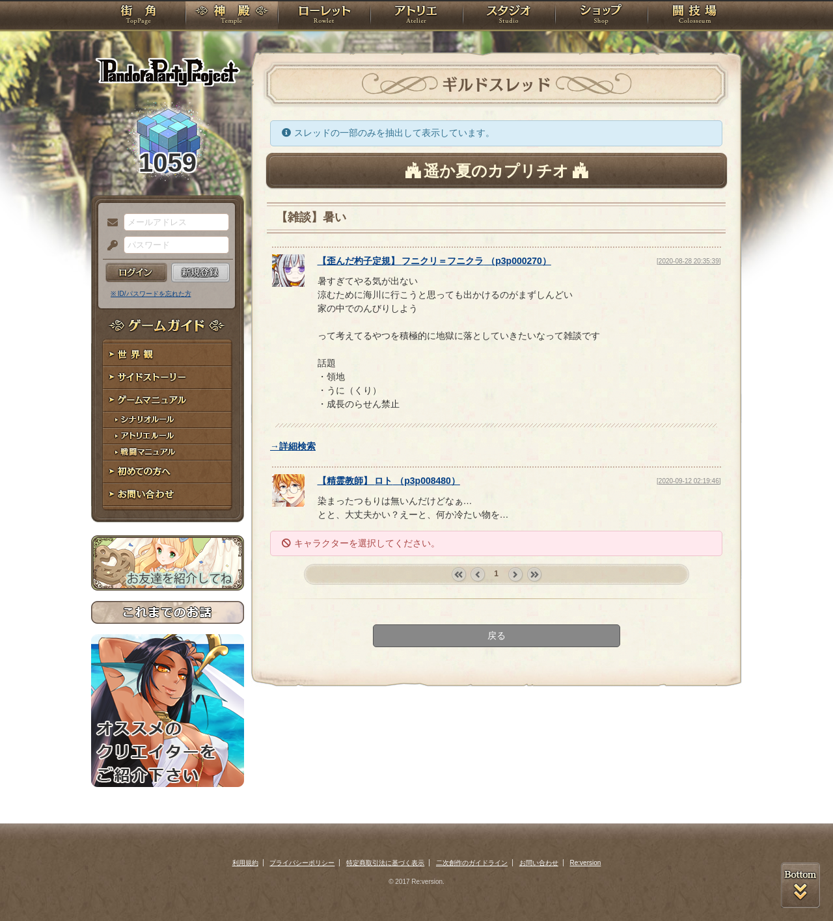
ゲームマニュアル (167, 400)
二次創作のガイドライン (472, 862)
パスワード (109, 246)
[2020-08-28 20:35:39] (688, 261)
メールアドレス (109, 223)
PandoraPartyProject (167, 71)
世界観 (167, 354)
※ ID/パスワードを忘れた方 (151, 293)
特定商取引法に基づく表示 (385, 862)
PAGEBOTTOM (800, 885)
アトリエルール (167, 436)
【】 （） (434, 261)
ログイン (136, 272)
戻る (496, 635)
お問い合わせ (167, 494)
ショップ (601, 16)
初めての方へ (167, 472)
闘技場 (695, 16)
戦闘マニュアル (167, 452)
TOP (138, 16)
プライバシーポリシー (302, 862)
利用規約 (245, 862)
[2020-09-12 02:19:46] (688, 481)
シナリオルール (167, 420)
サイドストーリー (167, 377)
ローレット (324, 16)
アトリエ (416, 16)
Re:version (585, 862)
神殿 (231, 16)
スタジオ (509, 16)
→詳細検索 (293, 446)
